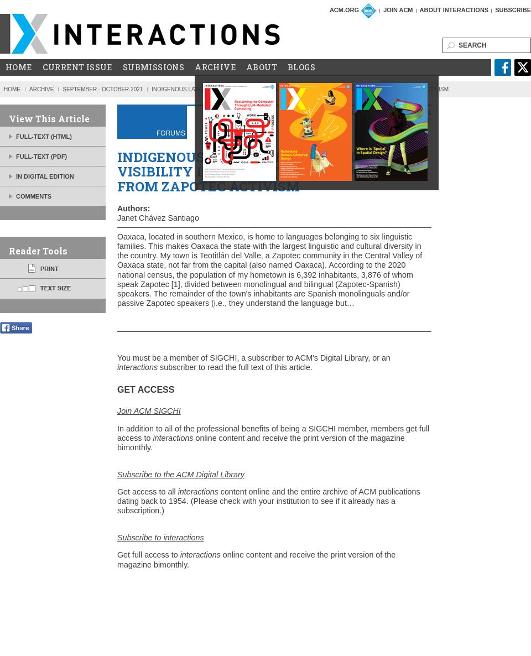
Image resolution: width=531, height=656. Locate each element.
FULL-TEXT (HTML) (44, 136)
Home (19, 67)
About (261, 67)
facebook (502, 67)
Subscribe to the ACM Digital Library (180, 474)
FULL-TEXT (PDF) (41, 156)
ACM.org (344, 10)
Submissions (153, 67)
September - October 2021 (103, 89)
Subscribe (513, 10)
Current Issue (77, 67)
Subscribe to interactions (160, 537)
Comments (33, 196)
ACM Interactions (140, 34)
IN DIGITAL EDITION (45, 176)
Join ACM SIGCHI (149, 411)
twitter (522, 67)
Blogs (301, 67)
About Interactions (454, 10)
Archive (215, 67)
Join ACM (398, 10)
